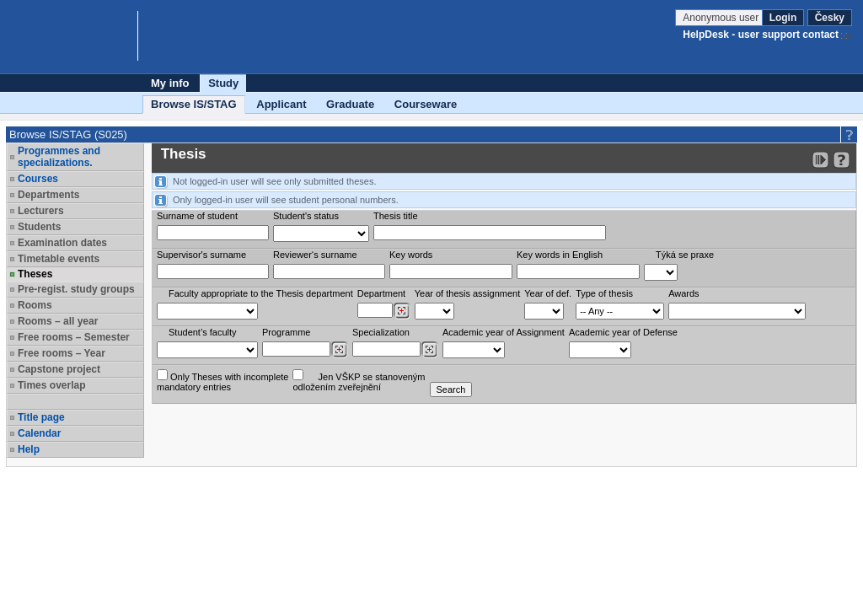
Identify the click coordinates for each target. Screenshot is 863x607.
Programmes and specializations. (59, 157)
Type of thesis (604, 293)
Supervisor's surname (201, 255)
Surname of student (197, 216)
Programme (286, 332)
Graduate (350, 104)
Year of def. (547, 293)
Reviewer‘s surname (315, 255)
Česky (829, 18)
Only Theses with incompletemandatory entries (222, 380)
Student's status (306, 216)
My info (170, 83)
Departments (48, 195)
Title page (41, 417)
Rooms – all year (58, 321)
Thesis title (395, 216)
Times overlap (51, 385)
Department (381, 293)
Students (39, 227)
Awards (683, 293)
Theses (35, 274)
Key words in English (560, 255)
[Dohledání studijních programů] (339, 349)
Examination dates (62, 243)
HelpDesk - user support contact (761, 34)
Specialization (381, 332)
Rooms (35, 305)
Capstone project (59, 369)
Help (29, 449)
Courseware (425, 104)
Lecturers (41, 211)
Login (783, 18)
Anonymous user (722, 18)
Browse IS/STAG (194, 104)
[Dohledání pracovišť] (401, 311)
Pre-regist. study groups (76, 289)
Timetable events (58, 259)
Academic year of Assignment (503, 332)
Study (223, 83)
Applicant (281, 104)
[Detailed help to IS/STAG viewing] (841, 160)
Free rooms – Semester (74, 337)
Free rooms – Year (61, 353)
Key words (410, 255)
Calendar (39, 433)
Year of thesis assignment (468, 293)
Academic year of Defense (623, 332)
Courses (38, 179)
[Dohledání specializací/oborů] (429, 349)
